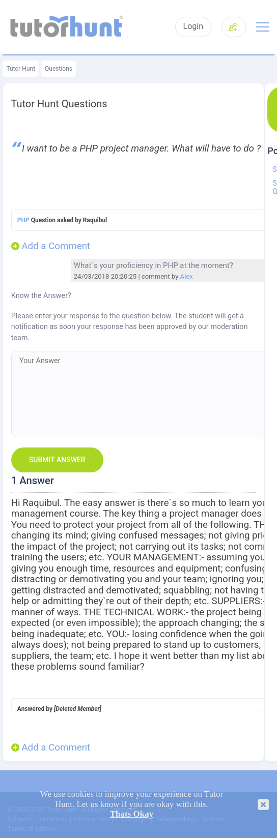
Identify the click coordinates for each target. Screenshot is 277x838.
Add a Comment (55, 246)
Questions (58, 68)
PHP (23, 220)
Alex (186, 276)
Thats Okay (132, 814)
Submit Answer (57, 460)
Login (193, 26)
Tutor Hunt (20, 68)
